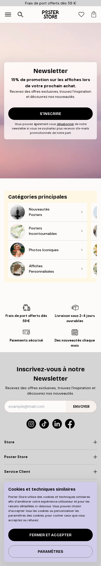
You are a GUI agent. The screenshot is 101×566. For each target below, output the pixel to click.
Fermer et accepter (50, 535)
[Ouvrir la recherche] (20, 14)
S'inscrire (50, 114)
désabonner (65, 124)
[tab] (81, 14)
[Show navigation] (8, 14)
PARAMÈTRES (50, 551)
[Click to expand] (50, 442)
